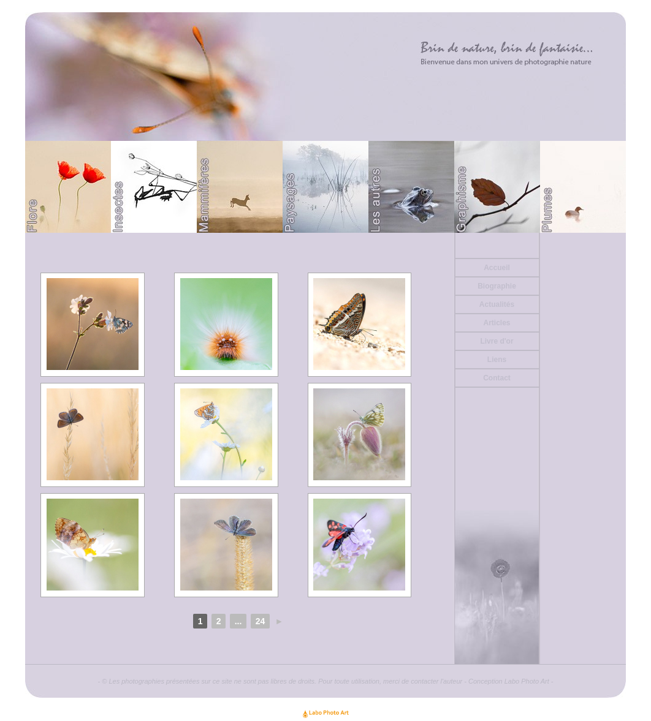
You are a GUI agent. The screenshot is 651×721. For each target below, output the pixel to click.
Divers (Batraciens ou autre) (411, 187)
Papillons (154, 187)
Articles (496, 323)
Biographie (497, 286)
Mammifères (240, 187)
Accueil (497, 267)
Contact (497, 378)
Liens (496, 359)
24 (260, 621)
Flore (68, 187)
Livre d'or (496, 341)
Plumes (583, 187)
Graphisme (497, 187)
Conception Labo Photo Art (508, 681)
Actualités (496, 304)
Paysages (325, 187)
